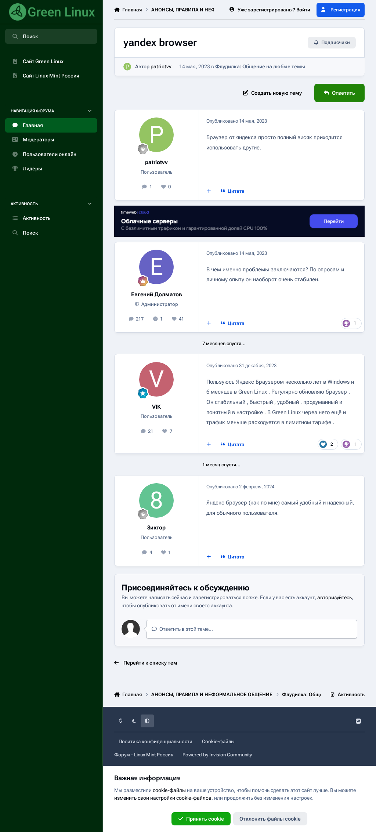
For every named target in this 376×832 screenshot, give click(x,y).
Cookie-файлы (218, 741)
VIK (156, 407)
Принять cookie (201, 819)
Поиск (24, 36)
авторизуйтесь (334, 597)
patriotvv (161, 67)
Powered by (217, 754)
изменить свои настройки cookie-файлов (163, 798)
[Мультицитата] (209, 191)
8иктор (156, 527)
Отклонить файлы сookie (270, 819)
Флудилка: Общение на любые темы (260, 67)
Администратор (159, 304)
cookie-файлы (169, 790)
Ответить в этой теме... (182, 629)
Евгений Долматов (156, 294)
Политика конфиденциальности (155, 741)
